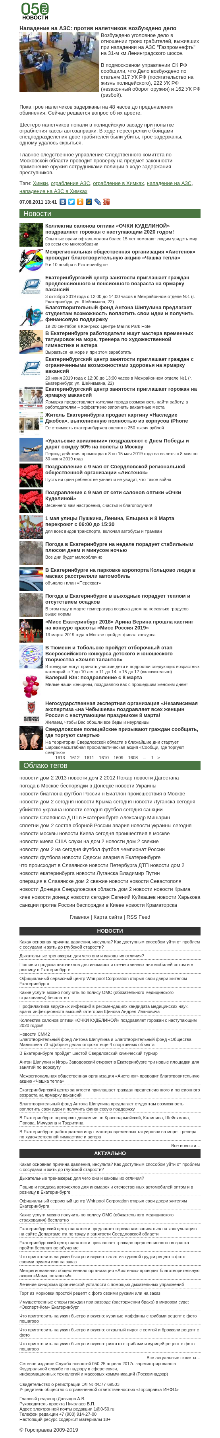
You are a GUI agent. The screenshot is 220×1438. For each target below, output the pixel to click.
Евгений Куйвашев (133, 897)
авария (120, 825)
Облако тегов (45, 766)
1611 (89, 757)
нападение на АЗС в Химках (53, 191)
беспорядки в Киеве (100, 905)
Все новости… (186, 1145)
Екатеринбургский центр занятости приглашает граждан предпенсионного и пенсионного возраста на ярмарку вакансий (117, 283)
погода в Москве (39, 786)
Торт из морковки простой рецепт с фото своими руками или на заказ (89, 1293)
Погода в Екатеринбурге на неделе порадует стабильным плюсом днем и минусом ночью (119, 547)
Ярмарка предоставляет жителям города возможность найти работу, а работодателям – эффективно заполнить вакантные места (116, 404)
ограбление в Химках (118, 183)
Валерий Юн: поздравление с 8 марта (93, 677)
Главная (79, 917)
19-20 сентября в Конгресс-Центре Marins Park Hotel (98, 326)
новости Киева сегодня (86, 833)
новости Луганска (97, 873)
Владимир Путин (140, 873)
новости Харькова (179, 897)
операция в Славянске (46, 881)
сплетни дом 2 (36, 825)
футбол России (82, 794)
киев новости (35, 897)
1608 (133, 757)
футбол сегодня (123, 810)
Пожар (125, 778)
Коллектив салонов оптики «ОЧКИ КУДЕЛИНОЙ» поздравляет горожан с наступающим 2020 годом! (109, 229)
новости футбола (40, 857)
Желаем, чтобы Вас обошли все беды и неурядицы (97, 722)
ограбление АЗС (70, 183)
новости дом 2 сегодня (46, 802)
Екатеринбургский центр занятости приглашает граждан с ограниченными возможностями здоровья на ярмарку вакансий (119, 365)
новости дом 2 (167, 865)
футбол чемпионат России (133, 849)
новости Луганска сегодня (164, 802)
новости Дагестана (156, 778)
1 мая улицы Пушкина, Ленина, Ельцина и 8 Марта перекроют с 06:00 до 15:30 (109, 521)
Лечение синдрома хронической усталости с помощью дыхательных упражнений (101, 1284)
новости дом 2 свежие (132, 841)
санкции (153, 810)
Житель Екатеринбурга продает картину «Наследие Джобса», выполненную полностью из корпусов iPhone (116, 418)
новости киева (36, 841)
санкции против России (47, 905)
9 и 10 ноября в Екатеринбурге (76, 264)
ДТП (144, 865)
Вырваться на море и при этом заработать (88, 352)
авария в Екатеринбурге (132, 857)
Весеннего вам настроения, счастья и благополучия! (98, 505)
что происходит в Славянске (53, 865)
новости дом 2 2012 (91, 778)
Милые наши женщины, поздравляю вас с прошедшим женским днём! (116, 684)
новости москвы (38, 833)
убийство (30, 810)
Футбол (91, 849)
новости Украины (135, 786)
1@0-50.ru (104, 1409)
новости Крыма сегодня (103, 802)
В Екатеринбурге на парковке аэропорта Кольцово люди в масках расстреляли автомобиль (120, 573)
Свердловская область (89, 889)
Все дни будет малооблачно (73, 557)
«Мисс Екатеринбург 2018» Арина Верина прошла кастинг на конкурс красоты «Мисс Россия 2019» (119, 625)
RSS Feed (139, 917)
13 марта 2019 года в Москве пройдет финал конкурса (100, 634)
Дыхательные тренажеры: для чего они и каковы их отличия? (81, 955)
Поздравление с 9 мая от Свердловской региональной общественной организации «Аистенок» (115, 469)
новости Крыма (172, 889)
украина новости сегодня (73, 810)
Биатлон (116, 794)
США (61, 841)
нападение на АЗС (169, 183)
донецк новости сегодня (81, 897)
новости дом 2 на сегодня (50, 849)
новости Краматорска (151, 905)
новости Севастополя (155, 881)
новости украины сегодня (161, 825)
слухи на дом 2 (86, 841)
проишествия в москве (143, 833)
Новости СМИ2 (34, 1034)
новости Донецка (39, 889)
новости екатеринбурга (47, 873)
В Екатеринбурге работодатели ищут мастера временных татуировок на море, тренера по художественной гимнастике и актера (119, 339)
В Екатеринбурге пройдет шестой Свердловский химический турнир (88, 1053)
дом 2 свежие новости (101, 881)
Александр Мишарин (145, 817)
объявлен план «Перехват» (73, 583)
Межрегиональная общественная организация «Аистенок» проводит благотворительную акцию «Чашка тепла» (120, 255)
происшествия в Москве (156, 794)
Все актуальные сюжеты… (174, 1357)
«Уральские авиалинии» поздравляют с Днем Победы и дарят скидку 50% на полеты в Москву (117, 444)
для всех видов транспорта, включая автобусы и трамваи (103, 531)
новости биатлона (40, 794)
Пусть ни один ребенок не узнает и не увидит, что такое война (108, 479)
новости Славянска (42, 817)
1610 (103, 757)
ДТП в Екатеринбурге (92, 817)
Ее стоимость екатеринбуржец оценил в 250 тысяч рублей (104, 427)
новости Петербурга (113, 865)
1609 (118, 757)
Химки (40, 183)
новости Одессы (82, 857)
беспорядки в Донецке (87, 786)
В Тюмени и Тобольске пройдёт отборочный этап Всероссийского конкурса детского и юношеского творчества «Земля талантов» (109, 653)
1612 (74, 757)
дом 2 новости (135, 889)
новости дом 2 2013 (43, 778)
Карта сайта (108, 917)
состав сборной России (83, 825)
